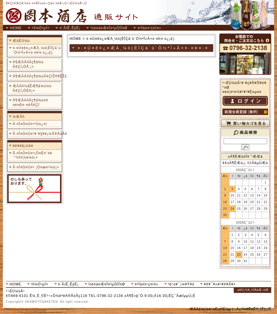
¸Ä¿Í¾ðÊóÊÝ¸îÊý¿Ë (253, 309)
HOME (16, 28)
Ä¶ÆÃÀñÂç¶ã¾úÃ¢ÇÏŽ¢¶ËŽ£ (37, 76)
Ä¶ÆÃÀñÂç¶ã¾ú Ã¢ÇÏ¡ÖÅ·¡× (28, 64)
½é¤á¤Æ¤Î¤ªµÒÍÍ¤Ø (109, 28)
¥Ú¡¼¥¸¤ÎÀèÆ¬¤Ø (253, 289)
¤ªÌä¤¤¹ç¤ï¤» (149, 28)
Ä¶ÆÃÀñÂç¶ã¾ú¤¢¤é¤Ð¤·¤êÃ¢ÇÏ (30, 102)
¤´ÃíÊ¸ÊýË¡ (70, 28)
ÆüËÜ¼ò (21, 41)
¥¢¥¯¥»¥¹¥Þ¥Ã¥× (220, 284)
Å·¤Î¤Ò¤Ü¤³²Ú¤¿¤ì (30, 124)
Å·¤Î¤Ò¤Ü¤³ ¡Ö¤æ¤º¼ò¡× (36, 167)
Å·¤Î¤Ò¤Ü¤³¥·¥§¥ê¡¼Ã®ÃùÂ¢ (37, 134)
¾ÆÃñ (19, 117)
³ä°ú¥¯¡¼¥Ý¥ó (181, 284)
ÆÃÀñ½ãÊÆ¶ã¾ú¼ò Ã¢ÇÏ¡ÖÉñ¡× (32, 88)
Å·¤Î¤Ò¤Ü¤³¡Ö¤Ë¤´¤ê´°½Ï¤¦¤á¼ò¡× (32, 155)
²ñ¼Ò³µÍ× (41, 28)
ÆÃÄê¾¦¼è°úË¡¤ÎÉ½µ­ (210, 309)
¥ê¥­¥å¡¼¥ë (23, 146)
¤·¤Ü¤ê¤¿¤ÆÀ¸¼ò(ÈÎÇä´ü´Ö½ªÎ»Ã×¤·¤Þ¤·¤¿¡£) (37, 50)
